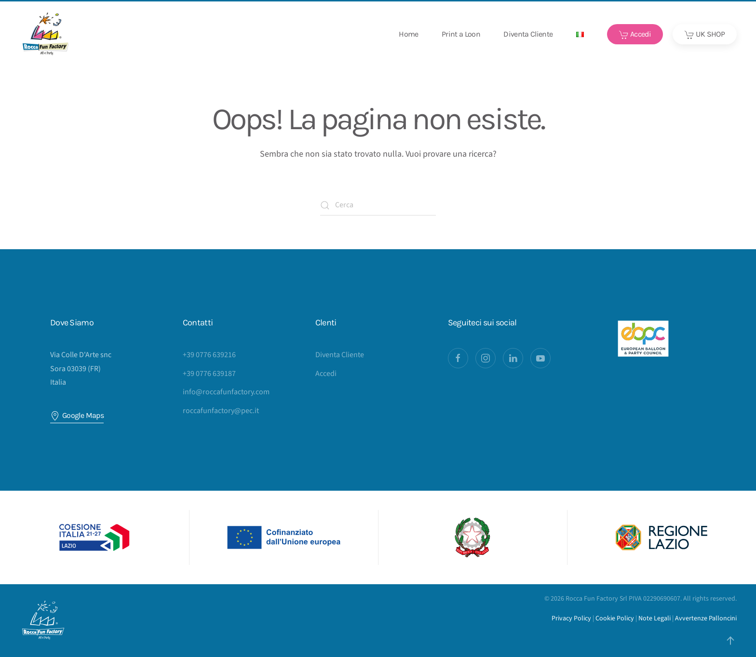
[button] (580, 34)
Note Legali (654, 618)
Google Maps (77, 415)
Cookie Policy (614, 618)
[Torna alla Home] (45, 34)
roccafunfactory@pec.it (221, 410)
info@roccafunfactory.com (226, 392)
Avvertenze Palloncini (706, 618)
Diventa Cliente (528, 34)
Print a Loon (461, 34)
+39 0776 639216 (209, 354)
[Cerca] (378, 205)
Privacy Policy (571, 618)
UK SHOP (705, 34)
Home (408, 34)
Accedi (635, 34)
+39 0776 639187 (209, 373)
